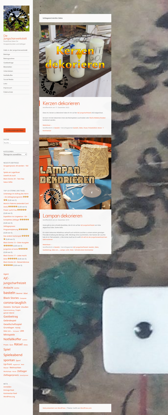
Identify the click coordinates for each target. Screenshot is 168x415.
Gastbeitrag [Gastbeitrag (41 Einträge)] (11, 316)
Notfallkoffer (8, 75)
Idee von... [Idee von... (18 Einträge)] (8, 331)
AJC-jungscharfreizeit (80, 247)
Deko (81, 128)
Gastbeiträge (8, 63)
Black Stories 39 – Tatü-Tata (14, 179)
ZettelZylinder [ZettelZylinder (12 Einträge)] (24, 375)
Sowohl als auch (10, 175)
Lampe (62, 250)
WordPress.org (9, 396)
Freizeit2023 (92, 128)
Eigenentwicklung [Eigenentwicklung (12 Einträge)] (9, 310)
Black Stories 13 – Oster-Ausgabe (16, 242)
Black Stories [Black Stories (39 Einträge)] (11, 298)
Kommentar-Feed (10, 393)
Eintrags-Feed (9, 390)
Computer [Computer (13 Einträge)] (23, 298)
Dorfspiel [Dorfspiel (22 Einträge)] (16, 307)
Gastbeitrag (47, 250)
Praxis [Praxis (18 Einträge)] (6, 344)
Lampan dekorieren (62, 216)
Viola (71, 250)
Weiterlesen (47, 125)
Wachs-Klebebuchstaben (97, 118)
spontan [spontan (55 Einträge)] (9, 360)
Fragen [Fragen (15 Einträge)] (18, 310)
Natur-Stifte (8, 182)
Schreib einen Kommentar (84, 250)
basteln (75, 128)
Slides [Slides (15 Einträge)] (26, 345)
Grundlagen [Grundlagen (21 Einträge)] (9, 327)
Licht (67, 250)
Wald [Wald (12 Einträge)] (22, 364)
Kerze (100, 128)
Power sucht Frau (10, 210)
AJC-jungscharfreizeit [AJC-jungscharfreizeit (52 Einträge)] (15, 280)
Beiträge (7, 54)
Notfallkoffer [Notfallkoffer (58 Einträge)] (12, 339)
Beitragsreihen (9, 58)
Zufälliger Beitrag (14, 130)
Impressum (8, 88)
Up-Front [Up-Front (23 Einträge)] (8, 364)
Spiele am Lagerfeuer (12, 172)
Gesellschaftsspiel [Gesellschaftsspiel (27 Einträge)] (13, 324)
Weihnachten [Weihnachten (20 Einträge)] (15, 367)
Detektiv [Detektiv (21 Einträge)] (7, 307)
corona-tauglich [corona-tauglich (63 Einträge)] (15, 302)
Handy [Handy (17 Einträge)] (17, 327)
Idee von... (55, 250)
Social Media (8, 79)
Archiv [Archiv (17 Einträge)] (16, 288)
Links (5, 84)
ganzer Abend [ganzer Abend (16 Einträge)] (9, 313)
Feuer (86, 128)
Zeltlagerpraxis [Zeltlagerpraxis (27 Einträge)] (11, 374)
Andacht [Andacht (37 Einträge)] (8, 287)
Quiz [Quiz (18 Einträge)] (11, 344)
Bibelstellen (8, 67)
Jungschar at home (11, 249)
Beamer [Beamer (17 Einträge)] (19, 293)
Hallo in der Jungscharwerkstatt (15, 50)
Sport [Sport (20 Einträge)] (18, 360)
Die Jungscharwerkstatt (15, 37)
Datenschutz (8, 92)
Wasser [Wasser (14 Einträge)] (6, 368)
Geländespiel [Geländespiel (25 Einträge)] (10, 320)
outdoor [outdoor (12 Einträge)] (24, 340)
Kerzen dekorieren (61, 103)
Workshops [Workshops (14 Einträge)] (7, 371)
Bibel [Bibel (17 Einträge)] (26, 293)
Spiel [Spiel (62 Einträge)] (7, 349)
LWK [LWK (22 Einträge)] (22, 331)
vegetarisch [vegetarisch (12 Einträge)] (16, 364)
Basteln (57, 128)
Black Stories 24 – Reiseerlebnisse (16, 262)
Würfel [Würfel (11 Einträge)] (14, 371)
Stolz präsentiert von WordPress (54, 408)
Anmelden (7, 387)
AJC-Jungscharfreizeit (84, 113)
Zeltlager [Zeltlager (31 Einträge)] (22, 371)
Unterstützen (8, 71)
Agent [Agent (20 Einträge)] (6, 274)
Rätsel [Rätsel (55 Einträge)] (18, 344)
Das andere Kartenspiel (12, 236)
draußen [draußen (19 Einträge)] (24, 307)
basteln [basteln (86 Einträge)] (9, 292)
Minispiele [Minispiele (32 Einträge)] (9, 334)
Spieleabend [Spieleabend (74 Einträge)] (13, 355)
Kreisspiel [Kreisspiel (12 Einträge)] (16, 331)
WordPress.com (86, 408)
